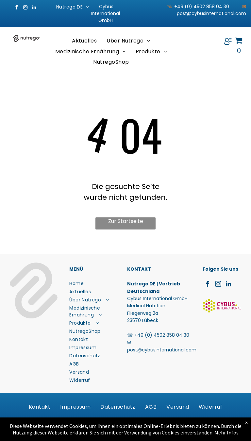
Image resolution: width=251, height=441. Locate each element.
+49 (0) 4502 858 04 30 (161, 335)
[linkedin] (34, 8)
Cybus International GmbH (105, 13)
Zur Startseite (125, 221)
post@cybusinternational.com (211, 13)
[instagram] (25, 8)
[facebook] (16, 8)
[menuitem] (72, 7)
